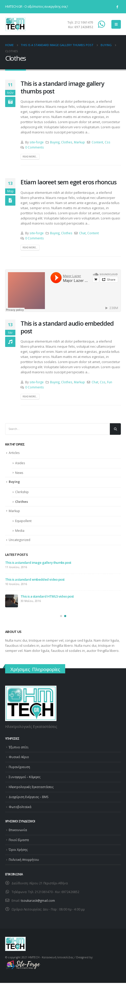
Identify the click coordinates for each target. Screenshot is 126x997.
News (19, 473)
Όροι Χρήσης (18, 849)
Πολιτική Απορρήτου (24, 859)
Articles (14, 453)
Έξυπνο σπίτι (18, 747)
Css (107, 142)
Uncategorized (19, 540)
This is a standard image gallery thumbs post (62, 87)
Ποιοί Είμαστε (19, 840)
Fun (109, 382)
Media (19, 530)
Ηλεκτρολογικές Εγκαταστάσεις (31, 787)
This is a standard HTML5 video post (47, 596)
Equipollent (23, 521)
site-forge (37, 142)
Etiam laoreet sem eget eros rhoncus (69, 182)
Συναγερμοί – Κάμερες (25, 777)
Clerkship (22, 492)
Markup (79, 142)
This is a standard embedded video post (34, 579)
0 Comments (34, 147)
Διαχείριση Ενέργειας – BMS (29, 797)
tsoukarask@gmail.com (38, 900)
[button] (61, 616)
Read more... (30, 156)
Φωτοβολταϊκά (20, 807)
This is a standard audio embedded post (67, 327)
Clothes (66, 142)
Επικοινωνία (18, 830)
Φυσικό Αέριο (19, 757)
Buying (55, 142)
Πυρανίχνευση (19, 767)
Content (97, 142)
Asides (20, 463)
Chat (82, 233)
